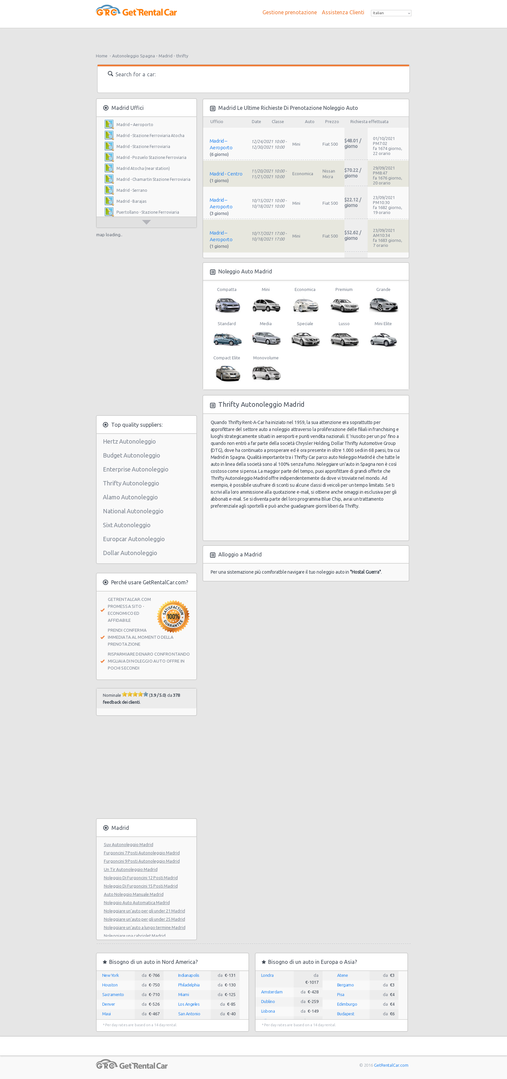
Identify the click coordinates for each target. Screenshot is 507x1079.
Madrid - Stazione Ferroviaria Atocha (150, 135)
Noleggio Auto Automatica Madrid (137, 902)
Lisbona (268, 1011)
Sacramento (113, 994)
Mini (266, 300)
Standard (227, 334)
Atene (342, 975)
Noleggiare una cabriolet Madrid (135, 935)
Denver (108, 1004)
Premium (344, 300)
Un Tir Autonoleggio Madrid (131, 869)
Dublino (268, 1001)
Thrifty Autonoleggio (131, 483)
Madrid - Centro (226, 174)
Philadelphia (189, 984)
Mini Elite (383, 334)
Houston (110, 984)
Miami (183, 994)
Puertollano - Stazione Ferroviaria (147, 212)
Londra (267, 975)
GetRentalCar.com (391, 1065)
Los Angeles (189, 1004)
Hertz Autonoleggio (129, 441)
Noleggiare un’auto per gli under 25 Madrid (144, 919)
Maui (106, 1013)
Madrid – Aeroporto (134, 124)
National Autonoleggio (133, 511)
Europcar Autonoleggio (134, 539)
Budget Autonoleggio (131, 455)
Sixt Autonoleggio (127, 525)
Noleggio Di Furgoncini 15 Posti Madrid (141, 886)
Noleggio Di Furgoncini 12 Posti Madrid (141, 877)
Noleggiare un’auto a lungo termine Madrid (144, 927)
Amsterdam (272, 991)
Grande (383, 300)
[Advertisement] (253, 38)
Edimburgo (347, 1004)
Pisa (340, 994)
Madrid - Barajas (131, 201)
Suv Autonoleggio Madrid (128, 844)
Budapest (345, 1013)
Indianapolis (188, 975)
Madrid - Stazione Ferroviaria (143, 146)
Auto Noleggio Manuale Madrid (134, 894)
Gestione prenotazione (289, 12)
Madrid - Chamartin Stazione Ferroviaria (153, 179)
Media (266, 334)
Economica (305, 300)
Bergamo (345, 984)
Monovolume (266, 369)
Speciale (305, 334)
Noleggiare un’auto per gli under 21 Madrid (144, 910)
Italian (378, 13)
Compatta (227, 300)
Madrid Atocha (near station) (143, 168)
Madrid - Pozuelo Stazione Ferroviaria (151, 157)
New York (110, 975)
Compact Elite (227, 369)
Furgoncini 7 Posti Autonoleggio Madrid (142, 852)
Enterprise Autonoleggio (136, 469)
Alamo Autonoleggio (130, 497)
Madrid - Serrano (131, 190)
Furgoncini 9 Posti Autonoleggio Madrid (142, 861)
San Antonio (189, 1013)
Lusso (344, 334)
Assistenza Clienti (343, 12)
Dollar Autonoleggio (130, 552)
